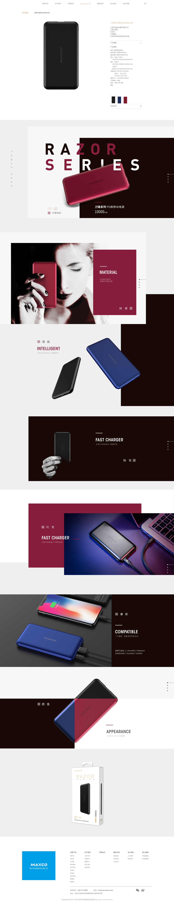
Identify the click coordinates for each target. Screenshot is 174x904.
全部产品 (45, 3)
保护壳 (72, 856)
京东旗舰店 (145, 859)
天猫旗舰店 (145, 856)
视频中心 (87, 861)
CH (145, 3)
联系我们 (130, 859)
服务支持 (100, 3)
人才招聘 (130, 856)
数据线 (72, 879)
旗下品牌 (87, 864)
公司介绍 (87, 856)
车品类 (72, 870)
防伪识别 (116, 859)
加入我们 (113, 3)
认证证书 (116, 861)
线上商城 (126, 3)
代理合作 (71, 3)
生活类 (72, 861)
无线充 (72, 859)
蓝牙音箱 (72, 876)
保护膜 (72, 882)
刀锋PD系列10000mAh (42, 13)
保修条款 (116, 856)
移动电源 (25, 13)
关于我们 (58, 3)
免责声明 (87, 867)
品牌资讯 (87, 859)
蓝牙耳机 (72, 867)
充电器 (72, 873)
